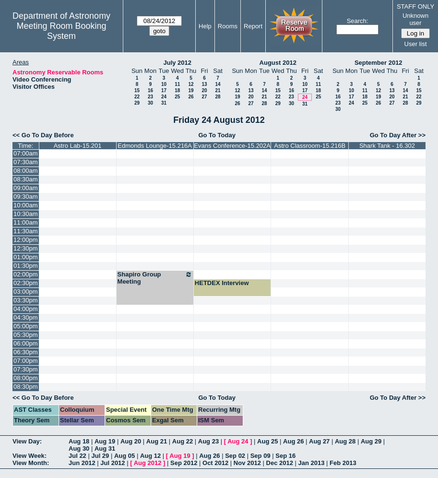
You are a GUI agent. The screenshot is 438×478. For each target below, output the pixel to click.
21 (217, 90)
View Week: (29, 455)
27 (204, 96)
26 (190, 96)
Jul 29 (100, 455)
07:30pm (25, 369)
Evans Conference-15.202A (232, 145)
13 (204, 84)
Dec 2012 (279, 462)
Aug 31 (105, 448)
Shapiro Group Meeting (155, 278)
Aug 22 (182, 441)
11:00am (25, 222)
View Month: (30, 462)
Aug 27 (319, 441)
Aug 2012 (148, 462)
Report (253, 26)
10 (163, 84)
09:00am (25, 187)
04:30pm (25, 317)
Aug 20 (130, 441)
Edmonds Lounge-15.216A (155, 145)
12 (190, 84)
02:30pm (25, 283)
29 (137, 103)
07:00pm (25, 360)
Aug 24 (237, 441)
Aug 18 (79, 441)
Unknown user (415, 19)
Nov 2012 (247, 462)
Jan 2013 (311, 462)
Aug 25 (267, 441)
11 (177, 84)
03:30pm (25, 300)
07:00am (25, 153)
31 (163, 103)
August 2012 (278, 62)
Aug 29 (371, 441)
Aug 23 (208, 441)
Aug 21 (156, 441)
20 (204, 90)
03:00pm (25, 291)
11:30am (25, 231)
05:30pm (25, 334)
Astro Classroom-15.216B (309, 145)
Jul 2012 (112, 462)
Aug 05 (124, 455)
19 (190, 90)
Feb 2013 (343, 462)
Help (205, 26)
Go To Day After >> (398, 135)
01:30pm (25, 265)
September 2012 (378, 62)
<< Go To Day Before (43, 135)
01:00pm (25, 257)
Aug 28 (345, 441)
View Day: (27, 441)
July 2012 (177, 62)
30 (150, 103)
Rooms (227, 26)
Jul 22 (77, 455)
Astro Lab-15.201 (78, 145)
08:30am (25, 179)
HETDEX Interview (222, 283)
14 (217, 84)
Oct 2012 (215, 462)
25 (177, 96)
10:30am (25, 213)
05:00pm (25, 326)
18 (177, 90)
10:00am (25, 205)
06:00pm (25, 343)
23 (150, 96)
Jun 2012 (82, 462)
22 (137, 96)
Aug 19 (105, 441)
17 (163, 90)
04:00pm (25, 308)
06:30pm (25, 352)
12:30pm (25, 248)
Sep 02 (235, 455)
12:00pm (25, 239)
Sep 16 (285, 455)
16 (150, 90)
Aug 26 (293, 441)
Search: (357, 20)
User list (415, 44)
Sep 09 (260, 455)
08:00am (25, 170)
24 (163, 96)
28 (217, 96)
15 (137, 90)
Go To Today (217, 135)
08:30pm (25, 386)
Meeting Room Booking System (62, 31)
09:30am (25, 196)
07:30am (25, 162)
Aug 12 (150, 455)
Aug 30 (79, 448)
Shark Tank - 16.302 (387, 145)
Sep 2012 (183, 462)
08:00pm (25, 378)
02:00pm (25, 274)
